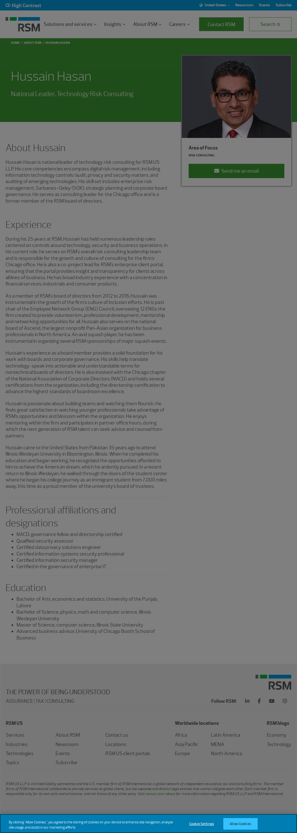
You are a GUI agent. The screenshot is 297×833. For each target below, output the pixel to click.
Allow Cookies (240, 827)
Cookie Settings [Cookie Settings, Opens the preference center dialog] (201, 827)
